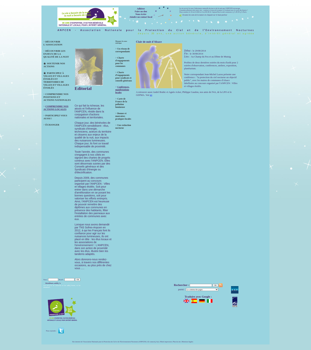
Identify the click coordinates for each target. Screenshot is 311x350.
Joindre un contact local (141, 17)
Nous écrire (141, 14)
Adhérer (141, 8)
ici (151, 95)
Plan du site (177, 342)
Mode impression (166, 342)
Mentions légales (187, 342)
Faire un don (141, 11)
